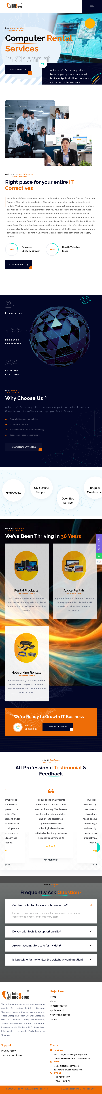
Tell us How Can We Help (23, 447)
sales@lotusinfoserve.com (66, 1066)
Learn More (18, 69)
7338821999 (31, 729)
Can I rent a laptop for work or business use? (39, 905)
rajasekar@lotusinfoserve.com (68, 1069)
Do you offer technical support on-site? (36, 931)
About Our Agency (58, 726)
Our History (18, 264)
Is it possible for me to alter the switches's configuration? (47, 959)
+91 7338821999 (62, 1077)
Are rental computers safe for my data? (36, 945)
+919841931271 (62, 1081)
